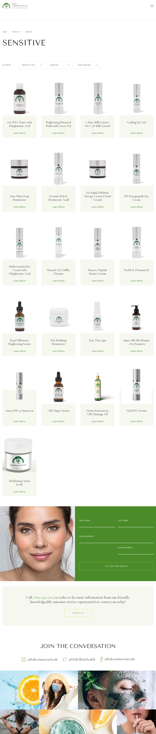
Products (16, 32)
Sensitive (29, 32)
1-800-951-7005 (43, 597)
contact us (78, 613)
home (4, 32)
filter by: (6, 65)
